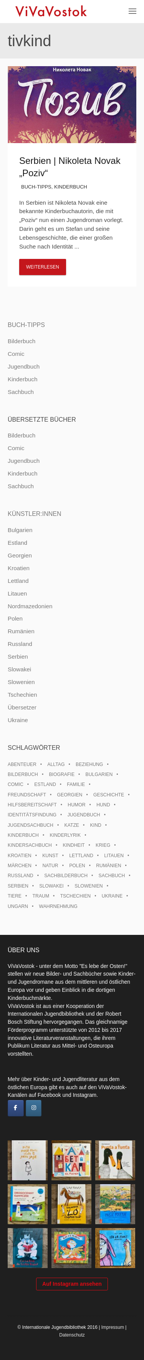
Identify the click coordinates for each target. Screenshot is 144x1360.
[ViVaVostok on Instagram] (34, 1108)
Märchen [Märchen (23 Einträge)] (19, 865)
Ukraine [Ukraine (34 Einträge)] (112, 896)
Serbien (18, 656)
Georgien (20, 555)
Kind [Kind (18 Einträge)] (95, 825)
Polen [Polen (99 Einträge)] (77, 865)
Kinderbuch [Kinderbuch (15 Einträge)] (23, 835)
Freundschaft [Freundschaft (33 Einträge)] (27, 795)
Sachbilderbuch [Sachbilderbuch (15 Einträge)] (66, 875)
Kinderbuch (70, 187)
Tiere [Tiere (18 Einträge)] (15, 896)
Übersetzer (22, 707)
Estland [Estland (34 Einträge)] (45, 784)
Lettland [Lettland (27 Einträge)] (81, 855)
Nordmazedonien (30, 606)
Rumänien (21, 631)
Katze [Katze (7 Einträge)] (72, 825)
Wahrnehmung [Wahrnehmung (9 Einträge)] (58, 906)
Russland (20, 644)
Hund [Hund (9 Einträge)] (103, 805)
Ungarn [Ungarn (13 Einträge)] (18, 906)
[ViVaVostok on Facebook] (16, 1108)
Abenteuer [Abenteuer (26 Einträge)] (22, 764)
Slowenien (21, 682)
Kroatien (19, 568)
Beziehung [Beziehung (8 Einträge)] (89, 764)
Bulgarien (20, 530)
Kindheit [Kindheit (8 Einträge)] (73, 845)
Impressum (112, 1327)
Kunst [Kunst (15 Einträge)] (50, 855)
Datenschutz (72, 1335)
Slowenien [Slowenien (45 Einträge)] (88, 886)
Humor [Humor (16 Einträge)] (76, 805)
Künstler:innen (34, 514)
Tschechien (22, 694)
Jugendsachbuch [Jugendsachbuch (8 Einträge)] (30, 825)
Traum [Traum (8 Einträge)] (41, 896)
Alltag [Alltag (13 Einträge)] (56, 764)
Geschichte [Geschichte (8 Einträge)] (108, 795)
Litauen (17, 593)
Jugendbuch (24, 366)
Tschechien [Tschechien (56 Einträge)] (75, 896)
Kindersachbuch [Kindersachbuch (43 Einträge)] (30, 845)
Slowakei (19, 669)
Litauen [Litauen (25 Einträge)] (114, 855)
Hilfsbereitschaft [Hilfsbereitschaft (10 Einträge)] (32, 805)
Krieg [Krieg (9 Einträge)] (103, 845)
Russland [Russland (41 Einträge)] (20, 875)
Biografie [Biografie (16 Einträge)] (61, 774)
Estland (17, 542)
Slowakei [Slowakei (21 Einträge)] (51, 886)
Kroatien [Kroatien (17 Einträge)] (19, 855)
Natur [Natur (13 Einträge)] (50, 865)
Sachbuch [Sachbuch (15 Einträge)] (112, 875)
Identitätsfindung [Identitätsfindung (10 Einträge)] (32, 815)
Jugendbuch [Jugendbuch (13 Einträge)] (84, 815)
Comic (16, 353)
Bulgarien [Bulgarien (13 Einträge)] (99, 774)
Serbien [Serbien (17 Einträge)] (18, 886)
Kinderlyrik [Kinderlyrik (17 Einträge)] (65, 835)
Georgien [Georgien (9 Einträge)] (69, 795)
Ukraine (18, 720)
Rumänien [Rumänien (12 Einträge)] (108, 865)
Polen (15, 618)
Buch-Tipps (36, 187)
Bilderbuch (21, 341)
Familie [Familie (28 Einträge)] (76, 784)
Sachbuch (21, 392)
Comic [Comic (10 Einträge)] (15, 784)
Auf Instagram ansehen (72, 1284)
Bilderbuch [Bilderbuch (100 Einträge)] (23, 774)
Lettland (18, 580)
